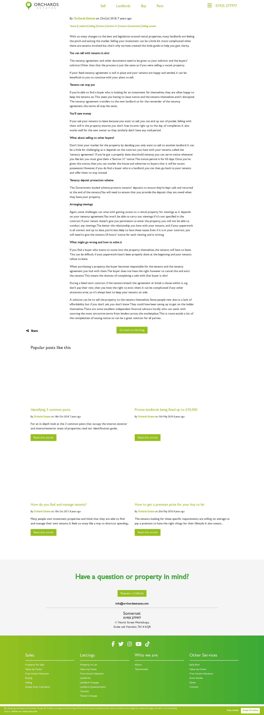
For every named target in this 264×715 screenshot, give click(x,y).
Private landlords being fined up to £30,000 (166, 410)
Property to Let (88, 665)
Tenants (84, 691)
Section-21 (112, 26)
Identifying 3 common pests (50, 410)
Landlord (82, 26)
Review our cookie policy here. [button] (24, 712)
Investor (123, 26)
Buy (143, 6)
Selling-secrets (149, 26)
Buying (28, 678)
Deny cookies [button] (232, 711)
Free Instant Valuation (37, 674)
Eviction (101, 26)
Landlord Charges (89, 682)
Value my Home (33, 669)
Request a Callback (132, 593)
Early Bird (194, 665)
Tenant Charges (88, 696)
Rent (160, 6)
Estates (84, 18)
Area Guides (196, 678)
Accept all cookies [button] (250, 711)
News (192, 682)
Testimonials (141, 669)
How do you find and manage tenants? (59, 505)
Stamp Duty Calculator (37, 687)
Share (32, 331)
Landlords (123, 6)
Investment (134, 26)
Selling (92, 26)
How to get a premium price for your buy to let (169, 505)
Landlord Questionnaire (93, 687)
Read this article (43, 437)
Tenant (73, 26)
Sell (103, 6)
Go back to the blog (132, 330)
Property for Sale (34, 665)
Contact (194, 687)
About (138, 665)
